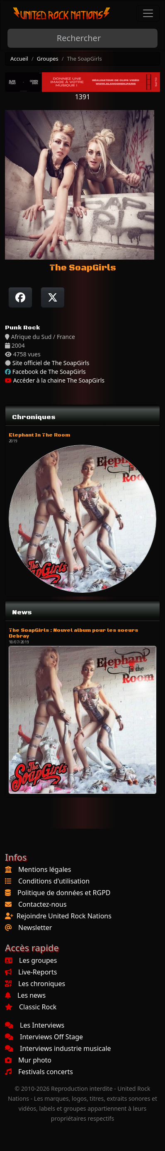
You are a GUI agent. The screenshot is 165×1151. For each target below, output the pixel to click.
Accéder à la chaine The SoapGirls (54, 380)
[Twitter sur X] (53, 297)
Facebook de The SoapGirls (49, 371)
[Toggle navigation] (148, 13)
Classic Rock (30, 1006)
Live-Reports (31, 972)
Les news (25, 995)
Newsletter (35, 927)
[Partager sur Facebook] (20, 297)
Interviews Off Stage (44, 1036)
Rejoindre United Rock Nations (64, 915)
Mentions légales (44, 869)
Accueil (19, 58)
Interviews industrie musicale (58, 1048)
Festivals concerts (39, 1071)
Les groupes (31, 960)
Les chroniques (35, 983)
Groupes (47, 58)
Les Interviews (34, 1025)
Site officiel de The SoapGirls (51, 363)
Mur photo (28, 1060)
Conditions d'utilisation (54, 881)
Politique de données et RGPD (64, 892)
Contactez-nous (42, 904)
